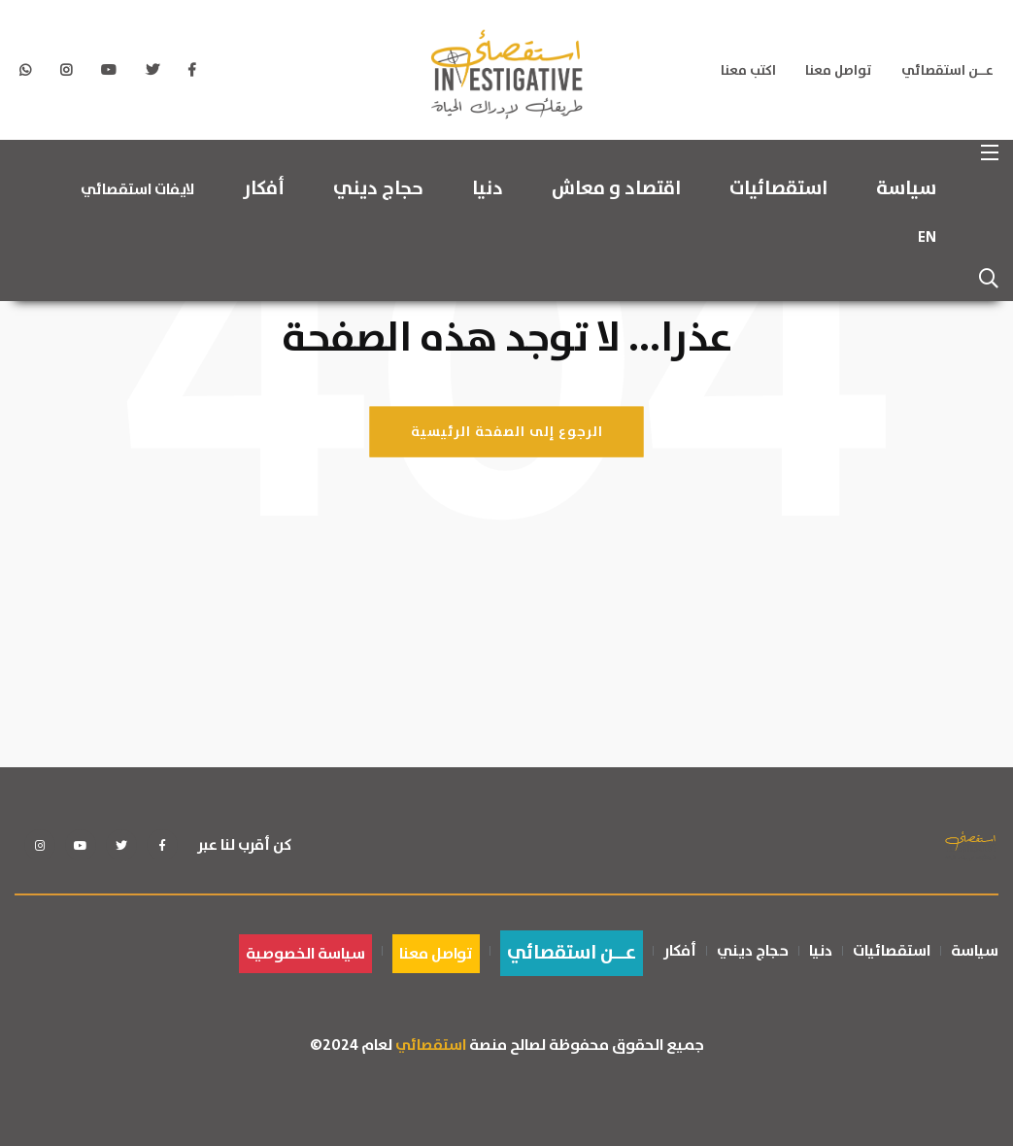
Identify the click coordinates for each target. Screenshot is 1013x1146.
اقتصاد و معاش (616, 189)
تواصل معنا (838, 71)
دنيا (487, 189)
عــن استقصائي (947, 71)
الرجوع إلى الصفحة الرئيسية (507, 431)
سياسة (906, 189)
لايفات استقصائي (137, 189)
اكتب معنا (748, 71)
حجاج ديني (378, 189)
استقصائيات (778, 189)
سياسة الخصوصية (305, 953)
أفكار (264, 189)
